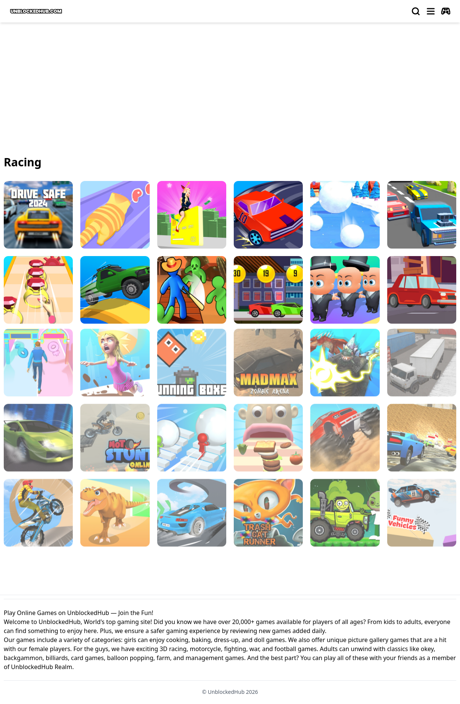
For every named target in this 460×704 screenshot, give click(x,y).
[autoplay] (445, 11)
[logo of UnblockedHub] (36, 11)
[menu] (430, 11)
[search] (415, 11)
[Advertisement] (230, 84)
